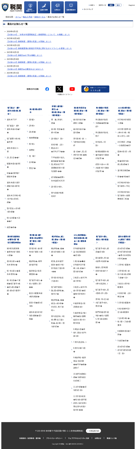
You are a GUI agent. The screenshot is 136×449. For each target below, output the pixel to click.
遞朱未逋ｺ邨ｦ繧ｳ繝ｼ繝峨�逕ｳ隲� (35, 315)
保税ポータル (39, 17)
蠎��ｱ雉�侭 (124, 176)
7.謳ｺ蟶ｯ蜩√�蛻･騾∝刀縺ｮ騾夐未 (124, 321)
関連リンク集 (112, 438)
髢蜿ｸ (32, 156)
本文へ (92, 5)
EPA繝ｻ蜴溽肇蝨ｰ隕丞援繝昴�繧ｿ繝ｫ (79, 251)
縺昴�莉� (11, 227)
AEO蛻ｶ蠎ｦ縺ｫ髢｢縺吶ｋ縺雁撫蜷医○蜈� (124, 195)
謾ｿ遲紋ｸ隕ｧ (57, 138)
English (132, 5)
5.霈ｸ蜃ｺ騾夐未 (124, 302)
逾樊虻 (32, 149)
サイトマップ (88, 9)
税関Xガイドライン (65, 94)
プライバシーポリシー (54, 438)
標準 (111, 5)
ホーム (18, 17)
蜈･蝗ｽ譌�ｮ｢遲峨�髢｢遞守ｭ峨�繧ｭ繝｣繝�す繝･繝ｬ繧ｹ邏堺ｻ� (13, 287)
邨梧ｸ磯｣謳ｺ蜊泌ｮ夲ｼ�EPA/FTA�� (58, 148)
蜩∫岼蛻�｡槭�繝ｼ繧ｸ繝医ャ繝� (58, 251)
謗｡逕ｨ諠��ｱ (13, 157)
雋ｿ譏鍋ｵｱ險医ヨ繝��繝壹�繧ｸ (102, 123)
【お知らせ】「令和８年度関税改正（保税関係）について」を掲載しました (38, 34)
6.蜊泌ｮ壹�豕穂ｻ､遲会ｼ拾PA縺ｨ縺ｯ (79, 332)
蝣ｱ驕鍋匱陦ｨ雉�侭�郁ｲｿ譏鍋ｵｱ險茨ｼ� (102, 155)
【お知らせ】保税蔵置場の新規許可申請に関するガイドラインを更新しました (39, 48)
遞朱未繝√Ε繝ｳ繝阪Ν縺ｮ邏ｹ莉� (13, 186)
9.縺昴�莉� (123, 340)
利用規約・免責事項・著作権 (30, 438)
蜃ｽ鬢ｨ (32, 119)
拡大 (118, 5)
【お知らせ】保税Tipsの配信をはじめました (25, 69)
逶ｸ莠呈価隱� (124, 170)
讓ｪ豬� (32, 131)
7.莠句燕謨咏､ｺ (79, 342)
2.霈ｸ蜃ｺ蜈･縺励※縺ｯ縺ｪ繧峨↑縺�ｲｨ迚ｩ (124, 274)
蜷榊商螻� (34, 137)
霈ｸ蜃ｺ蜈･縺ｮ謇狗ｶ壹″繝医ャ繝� (35, 251)
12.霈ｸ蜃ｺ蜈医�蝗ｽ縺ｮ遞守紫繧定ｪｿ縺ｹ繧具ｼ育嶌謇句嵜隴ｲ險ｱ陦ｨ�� (80, 403)
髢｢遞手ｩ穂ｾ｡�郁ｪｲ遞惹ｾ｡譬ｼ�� (35, 283)
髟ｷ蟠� (32, 162)
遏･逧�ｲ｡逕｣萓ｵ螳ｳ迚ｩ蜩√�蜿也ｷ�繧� (80, 155)
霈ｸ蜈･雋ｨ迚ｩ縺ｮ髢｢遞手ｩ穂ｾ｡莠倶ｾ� (102, 302)
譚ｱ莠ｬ (32, 125)
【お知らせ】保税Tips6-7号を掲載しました (24, 55)
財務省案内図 (94, 431)
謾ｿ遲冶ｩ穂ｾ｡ (57, 186)
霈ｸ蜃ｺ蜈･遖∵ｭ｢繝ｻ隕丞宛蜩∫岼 (79, 142)
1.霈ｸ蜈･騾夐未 (124, 264)
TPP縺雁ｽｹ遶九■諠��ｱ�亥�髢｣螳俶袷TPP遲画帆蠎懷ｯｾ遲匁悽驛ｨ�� (58, 164)
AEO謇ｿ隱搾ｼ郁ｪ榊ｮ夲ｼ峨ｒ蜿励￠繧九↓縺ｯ (124, 132)
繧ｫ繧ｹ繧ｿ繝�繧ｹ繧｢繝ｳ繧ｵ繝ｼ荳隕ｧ (124, 350)
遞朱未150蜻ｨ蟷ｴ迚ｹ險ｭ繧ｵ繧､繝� (14, 198)
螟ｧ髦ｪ (32, 143)
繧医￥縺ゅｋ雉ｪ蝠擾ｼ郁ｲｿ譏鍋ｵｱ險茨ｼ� (102, 167)
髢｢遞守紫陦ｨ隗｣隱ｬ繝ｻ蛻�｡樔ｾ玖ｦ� (58, 290)
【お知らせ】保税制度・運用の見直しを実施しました (29, 41)
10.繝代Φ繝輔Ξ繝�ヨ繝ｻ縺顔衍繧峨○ (79, 377)
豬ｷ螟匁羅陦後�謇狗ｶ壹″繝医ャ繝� (13, 251)
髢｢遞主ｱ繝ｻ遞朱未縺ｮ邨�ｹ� (13, 129)
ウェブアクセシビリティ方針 (78, 438)
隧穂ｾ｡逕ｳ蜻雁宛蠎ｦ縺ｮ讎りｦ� (101, 270)
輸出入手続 (27, 17)
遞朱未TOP (12, 119)
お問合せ (98, 438)
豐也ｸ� (32, 168)
